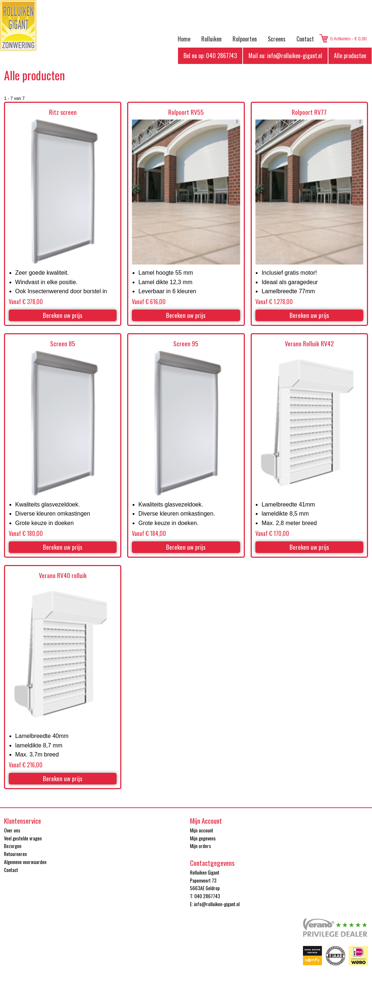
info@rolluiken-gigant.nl (217, 904)
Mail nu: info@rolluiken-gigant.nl (285, 55)
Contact (305, 39)
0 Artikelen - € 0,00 (348, 38)
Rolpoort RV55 (186, 112)
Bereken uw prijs (62, 315)
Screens (277, 39)
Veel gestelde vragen (23, 838)
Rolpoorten (244, 39)
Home (184, 39)
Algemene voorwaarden (25, 861)
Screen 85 (62, 343)
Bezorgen (12, 845)
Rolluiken (211, 39)
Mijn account (201, 830)
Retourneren (15, 853)
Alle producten (350, 55)
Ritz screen (63, 112)
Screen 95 (185, 343)
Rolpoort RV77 (309, 112)
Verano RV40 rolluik (63, 575)
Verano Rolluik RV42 (309, 343)
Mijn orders (200, 845)
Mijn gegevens (203, 838)
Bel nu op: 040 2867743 (210, 55)
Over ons (12, 830)
